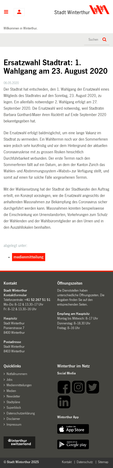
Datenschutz (85, 462)
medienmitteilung (29, 257)
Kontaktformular (15, 295)
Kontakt (67, 462)
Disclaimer (13, 419)
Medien (11, 391)
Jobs (9, 379)
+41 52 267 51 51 (37, 300)
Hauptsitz (10, 318)
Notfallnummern (17, 374)
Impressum (14, 424)
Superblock (14, 407)
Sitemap (103, 462)
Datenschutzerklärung (21, 413)
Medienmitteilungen (19, 385)
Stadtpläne (13, 402)
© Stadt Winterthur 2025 (21, 462)
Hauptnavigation (6, 12)
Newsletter (13, 396)
